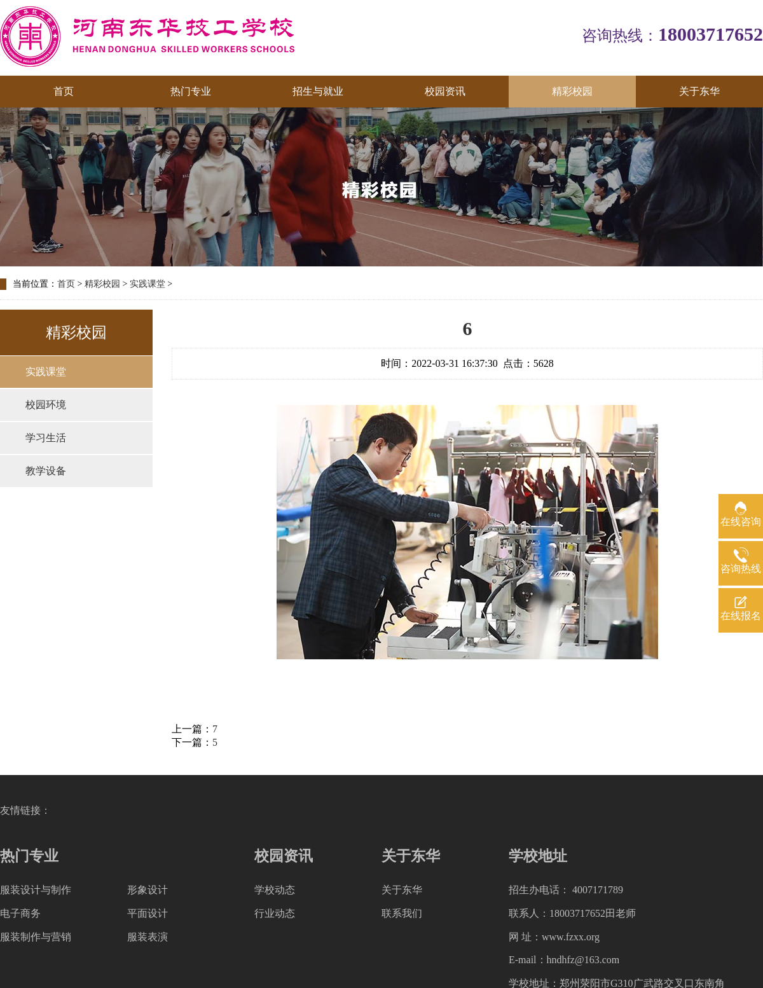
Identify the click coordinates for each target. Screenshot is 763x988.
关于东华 (699, 91)
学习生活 (45, 437)
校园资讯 (445, 91)
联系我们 (402, 913)
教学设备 (45, 470)
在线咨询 (740, 521)
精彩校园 (572, 91)
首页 (63, 91)
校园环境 (45, 404)
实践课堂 (147, 284)
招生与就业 (317, 91)
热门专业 (190, 91)
